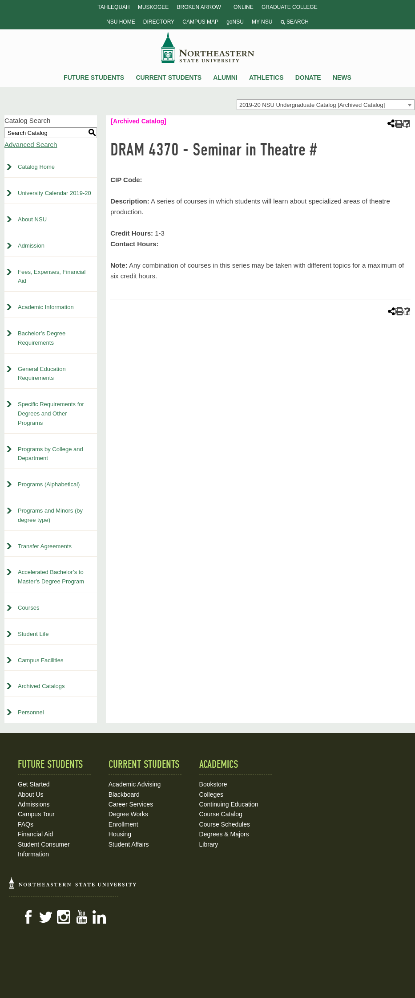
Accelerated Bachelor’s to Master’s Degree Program (51, 577)
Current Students (168, 77)
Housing (120, 834)
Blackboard (124, 794)
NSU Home (120, 22)
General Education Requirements (42, 374)
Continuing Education (228, 804)
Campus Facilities (41, 660)
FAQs (25, 824)
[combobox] (326, 104)
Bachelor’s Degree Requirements (41, 338)
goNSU (235, 22)
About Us (31, 794)
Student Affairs (129, 844)
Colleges (211, 794)
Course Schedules (224, 824)
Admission (31, 245)
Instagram (63, 917)
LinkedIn (99, 917)
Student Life (33, 634)
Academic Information (46, 307)
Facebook (28, 917)
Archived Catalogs (41, 686)
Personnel (31, 712)
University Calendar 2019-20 (54, 193)
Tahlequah (113, 7)
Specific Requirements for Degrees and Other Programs (51, 413)
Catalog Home (36, 166)
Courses (28, 607)
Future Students (94, 77)
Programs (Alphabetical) (49, 484)
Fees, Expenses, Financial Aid (51, 277)
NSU (207, 47)
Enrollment (123, 824)
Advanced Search (30, 144)
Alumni (225, 77)
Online (244, 7)
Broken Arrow (199, 7)
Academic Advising (135, 784)
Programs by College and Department (50, 454)
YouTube (81, 917)
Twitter (45, 917)
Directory (158, 22)
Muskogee (153, 7)
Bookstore (213, 784)
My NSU (262, 22)
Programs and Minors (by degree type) (50, 515)
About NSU (32, 219)
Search (295, 22)
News (342, 77)
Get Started (34, 784)
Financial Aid (35, 834)
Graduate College (290, 7)
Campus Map (200, 22)
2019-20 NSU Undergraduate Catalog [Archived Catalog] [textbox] (312, 105)
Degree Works (128, 814)
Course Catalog (220, 814)
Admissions (34, 804)
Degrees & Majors (224, 834)
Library (208, 844)
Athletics (266, 77)
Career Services (131, 804)
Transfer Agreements (45, 546)
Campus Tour (36, 814)
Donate (308, 77)
